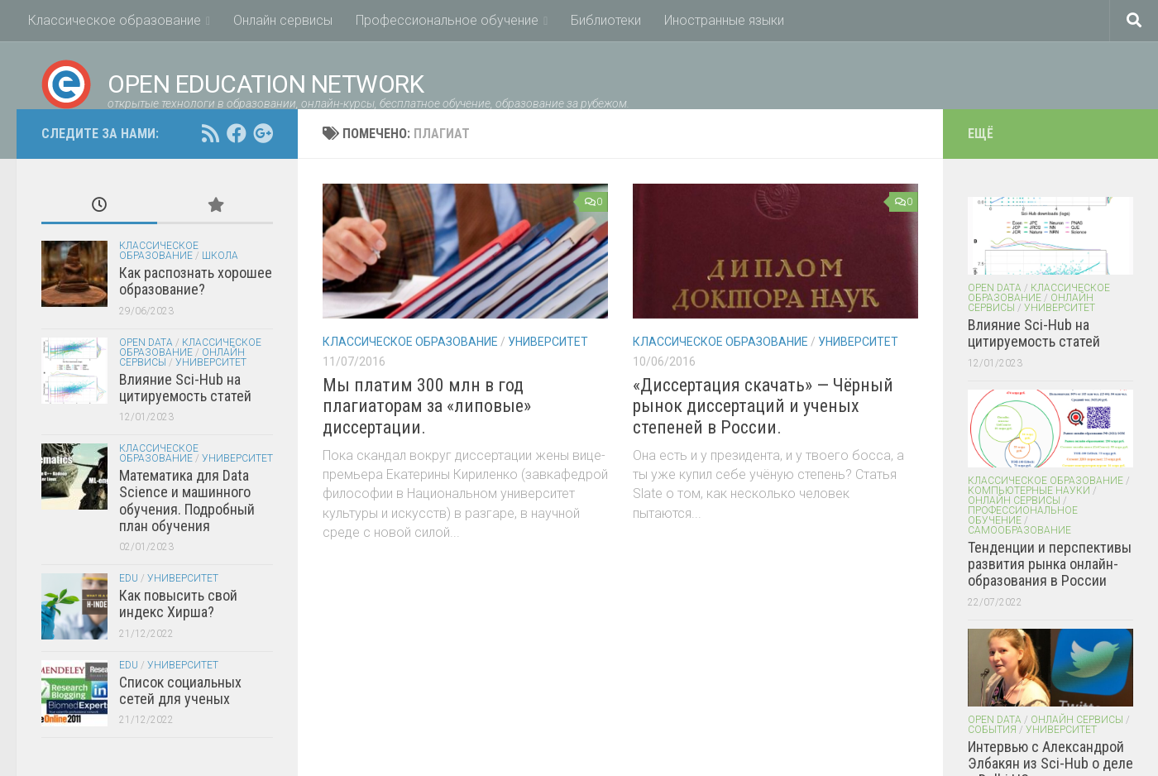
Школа (220, 255)
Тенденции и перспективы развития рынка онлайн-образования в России (1050, 564)
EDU (128, 578)
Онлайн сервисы (283, 20)
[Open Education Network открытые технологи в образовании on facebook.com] (236, 133)
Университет (548, 341)
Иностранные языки (724, 20)
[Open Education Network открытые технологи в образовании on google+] (263, 133)
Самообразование (1019, 530)
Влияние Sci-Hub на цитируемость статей (185, 388)
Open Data (146, 342)
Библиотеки (606, 20)
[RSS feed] (210, 133)
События (992, 729)
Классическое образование (114, 20)
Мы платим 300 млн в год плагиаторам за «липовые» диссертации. (427, 406)
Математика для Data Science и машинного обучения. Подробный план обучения (187, 500)
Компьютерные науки (1029, 490)
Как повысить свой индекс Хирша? (178, 603)
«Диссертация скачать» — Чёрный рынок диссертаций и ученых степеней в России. (763, 406)
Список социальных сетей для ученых (180, 690)
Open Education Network (232, 84)
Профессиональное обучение (447, 20)
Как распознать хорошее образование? (195, 281)
